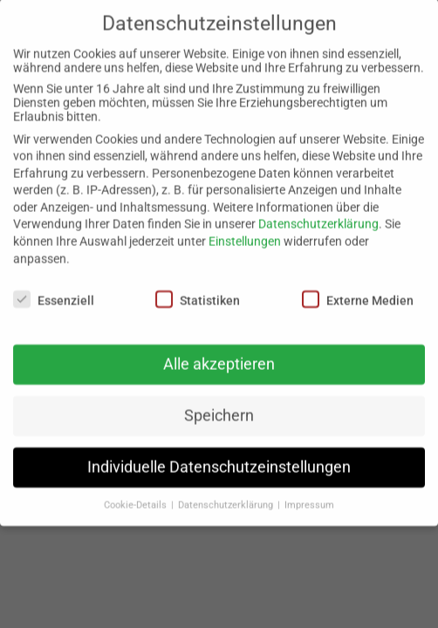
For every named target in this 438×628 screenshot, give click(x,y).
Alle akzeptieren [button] (219, 351)
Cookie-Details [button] (136, 492)
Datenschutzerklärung (318, 212)
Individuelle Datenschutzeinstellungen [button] (219, 454)
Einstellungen (245, 229)
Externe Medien (358, 287)
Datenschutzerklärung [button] (227, 492)
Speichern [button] (219, 403)
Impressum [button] (309, 492)
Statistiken (197, 287)
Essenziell (53, 287)
